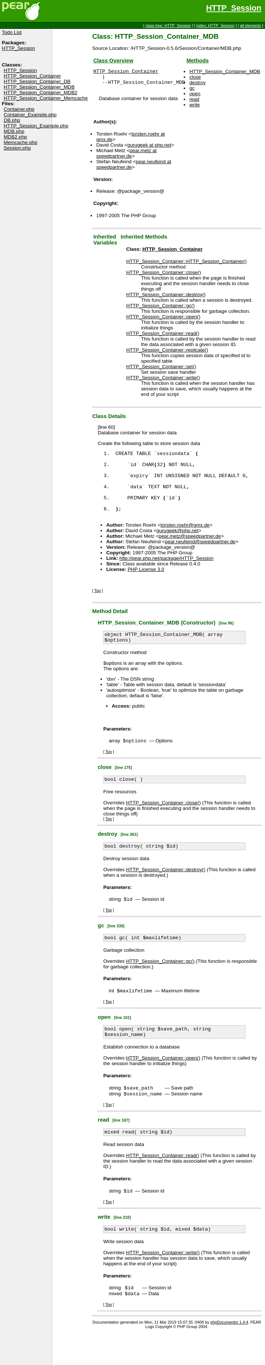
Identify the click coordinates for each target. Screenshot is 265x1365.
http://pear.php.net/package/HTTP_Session (166, 575)
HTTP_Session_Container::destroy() (165, 298)
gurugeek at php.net (149, 148)
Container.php (19, 109)
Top (97, 607)
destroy (197, 82)
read (194, 99)
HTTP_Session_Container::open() (163, 320)
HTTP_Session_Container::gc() (160, 309)
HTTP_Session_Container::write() (163, 381)
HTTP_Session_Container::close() (163, 275)
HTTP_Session (233, 8)
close (195, 77)
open (194, 93)
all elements (250, 25)
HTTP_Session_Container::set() (161, 370)
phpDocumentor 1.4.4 (229, 1354)
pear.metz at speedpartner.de (126, 156)
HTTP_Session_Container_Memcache (46, 98)
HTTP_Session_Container (32, 76)
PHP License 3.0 (146, 586)
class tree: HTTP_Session (168, 25)
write (194, 104)
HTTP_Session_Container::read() (162, 336)
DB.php (12, 120)
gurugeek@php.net (177, 547)
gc (191, 88)
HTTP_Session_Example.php (36, 126)
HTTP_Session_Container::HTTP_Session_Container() (186, 264)
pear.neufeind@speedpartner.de (200, 558)
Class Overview (113, 61)
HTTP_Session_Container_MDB (39, 87)
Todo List (11, 32)
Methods (197, 61)
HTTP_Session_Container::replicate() (167, 353)
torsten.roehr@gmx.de (185, 541)
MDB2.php (15, 137)
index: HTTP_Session (215, 25)
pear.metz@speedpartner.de (190, 552)
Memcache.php (20, 142)
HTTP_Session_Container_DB (37, 81)
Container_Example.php (30, 114)
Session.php (17, 148)
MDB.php (14, 131)
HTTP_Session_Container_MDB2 (40, 92)
